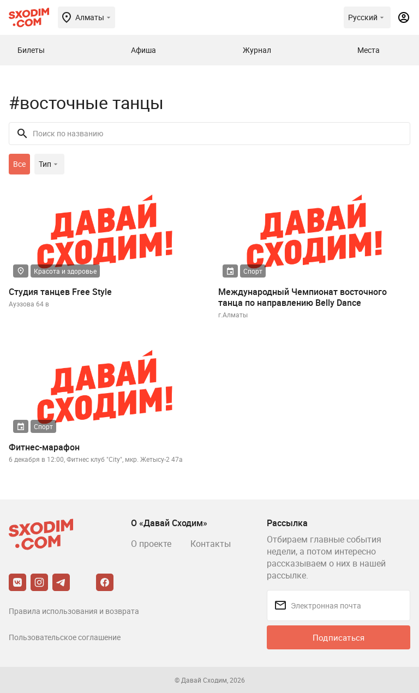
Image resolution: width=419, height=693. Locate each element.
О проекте (151, 544)
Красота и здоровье (65, 271)
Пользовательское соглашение (65, 637)
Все (19, 164)
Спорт (252, 271)
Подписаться (338, 637)
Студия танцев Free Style (60, 291)
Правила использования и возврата (74, 611)
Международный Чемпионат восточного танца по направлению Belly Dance (302, 297)
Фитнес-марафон (44, 447)
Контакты (210, 544)
